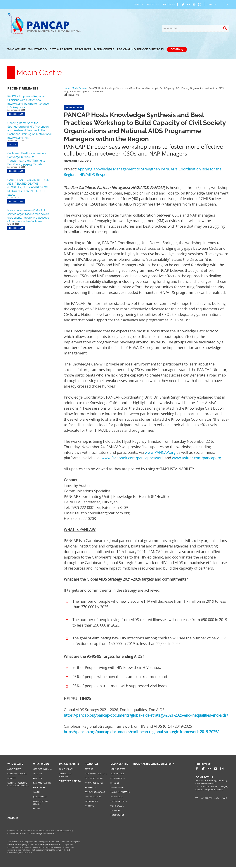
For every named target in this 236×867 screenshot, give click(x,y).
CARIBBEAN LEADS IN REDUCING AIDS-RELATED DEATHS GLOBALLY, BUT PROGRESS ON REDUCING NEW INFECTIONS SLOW (29, 187)
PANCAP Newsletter (120, 792)
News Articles (117, 773)
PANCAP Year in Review (70, 781)
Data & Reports (60, 49)
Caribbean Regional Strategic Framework (18, 784)
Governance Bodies (17, 773)
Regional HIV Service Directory (140, 49)
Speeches (114, 783)
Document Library (94, 778)
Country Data (66, 769)
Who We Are (16, 49)
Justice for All (40, 796)
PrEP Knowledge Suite (96, 773)
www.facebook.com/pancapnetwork (133, 457)
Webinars (89, 805)
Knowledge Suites (94, 783)
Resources (83, 49)
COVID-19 (177, 49)
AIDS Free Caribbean (42, 769)
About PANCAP (14, 769)
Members (11, 778)
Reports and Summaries (65, 775)
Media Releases (117, 769)
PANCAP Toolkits (93, 796)
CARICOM (138, 4)
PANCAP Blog (116, 796)
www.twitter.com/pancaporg (196, 457)
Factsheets (90, 787)
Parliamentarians (42, 783)
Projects (37, 778)
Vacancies (115, 810)
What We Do (37, 49)
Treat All (37, 773)
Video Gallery (117, 805)
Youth (36, 792)
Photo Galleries (118, 801)
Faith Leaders (39, 787)
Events (36, 808)
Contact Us (152, 4)
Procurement (117, 815)
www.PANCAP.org (160, 452)
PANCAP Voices (117, 787)
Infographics (91, 801)
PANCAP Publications (95, 792)
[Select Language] (218, 4)
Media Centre (104, 49)
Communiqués (117, 778)
